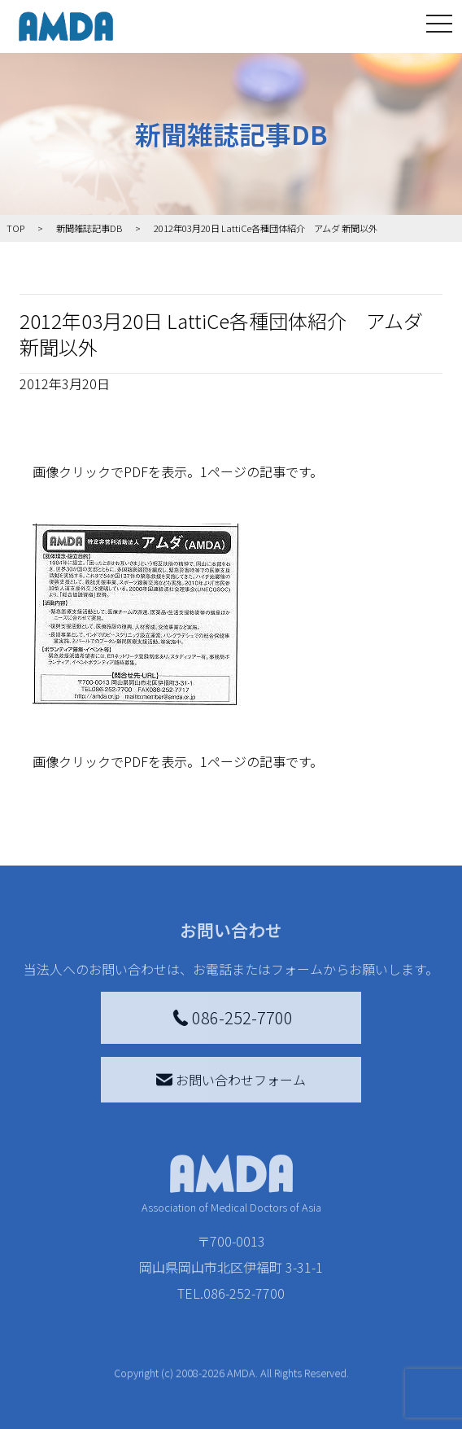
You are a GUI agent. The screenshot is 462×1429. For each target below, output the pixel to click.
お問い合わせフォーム (231, 1079)
